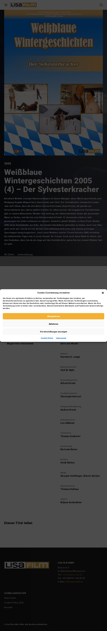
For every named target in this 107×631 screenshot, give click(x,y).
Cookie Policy (47, 338)
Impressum (61, 338)
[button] (102, 292)
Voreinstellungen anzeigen (53, 331)
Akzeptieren (53, 316)
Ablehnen (53, 324)
